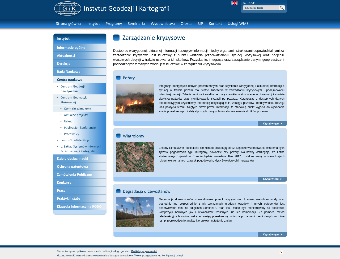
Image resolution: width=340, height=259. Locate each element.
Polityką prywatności (144, 251)
